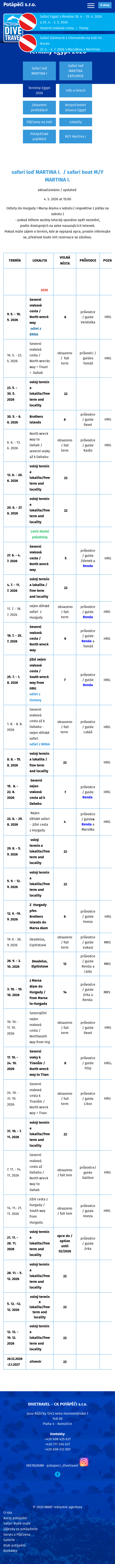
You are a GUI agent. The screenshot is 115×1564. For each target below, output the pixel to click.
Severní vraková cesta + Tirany (64, 28)
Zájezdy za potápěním (20, 1529)
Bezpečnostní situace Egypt (75, 107)
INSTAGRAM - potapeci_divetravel (52, 1465)
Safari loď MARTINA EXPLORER (76, 71)
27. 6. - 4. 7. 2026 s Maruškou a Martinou (70, 49)
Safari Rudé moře (17, 1523)
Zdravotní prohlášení (39, 107)
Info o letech (75, 90)
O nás (7, 1512)
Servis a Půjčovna (16, 1534)
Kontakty (10, 1550)
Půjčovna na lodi (39, 122)
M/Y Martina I (75, 136)
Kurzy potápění (15, 1518)
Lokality (75, 122)
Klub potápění (14, 1545)
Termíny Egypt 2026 (39, 90)
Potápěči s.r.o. (19, 4)
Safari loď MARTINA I (39, 71)
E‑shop (104, 5)
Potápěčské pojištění (39, 136)
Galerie (9, 1540)
